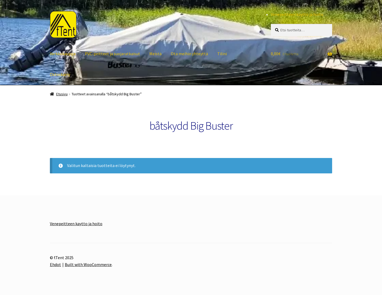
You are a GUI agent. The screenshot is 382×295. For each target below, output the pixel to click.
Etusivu (62, 94)
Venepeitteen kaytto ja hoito (76, 223)
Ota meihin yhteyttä (189, 53)
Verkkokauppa (63, 53)
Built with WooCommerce (88, 264)
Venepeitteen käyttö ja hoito (297, 14)
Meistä (155, 53)
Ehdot (55, 264)
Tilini (222, 53)
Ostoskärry (60, 74)
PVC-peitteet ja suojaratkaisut (112, 53)
